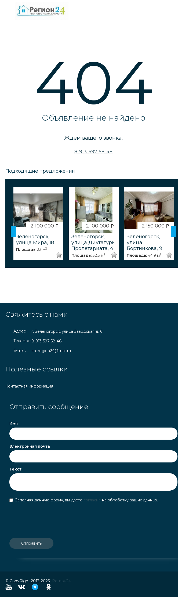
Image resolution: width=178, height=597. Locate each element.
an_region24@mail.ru (51, 350)
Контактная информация (29, 386)
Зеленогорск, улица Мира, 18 (35, 239)
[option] (38, 223)
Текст (15, 469)
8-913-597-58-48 (93, 152)
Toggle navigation (10, 10)
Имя (13, 423)
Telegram (35, 587)
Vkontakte (21, 587)
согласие (92, 500)
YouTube (8, 587)
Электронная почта (29, 446)
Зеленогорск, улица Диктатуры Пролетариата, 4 (93, 242)
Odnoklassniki (48, 587)
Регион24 (61, 580)
